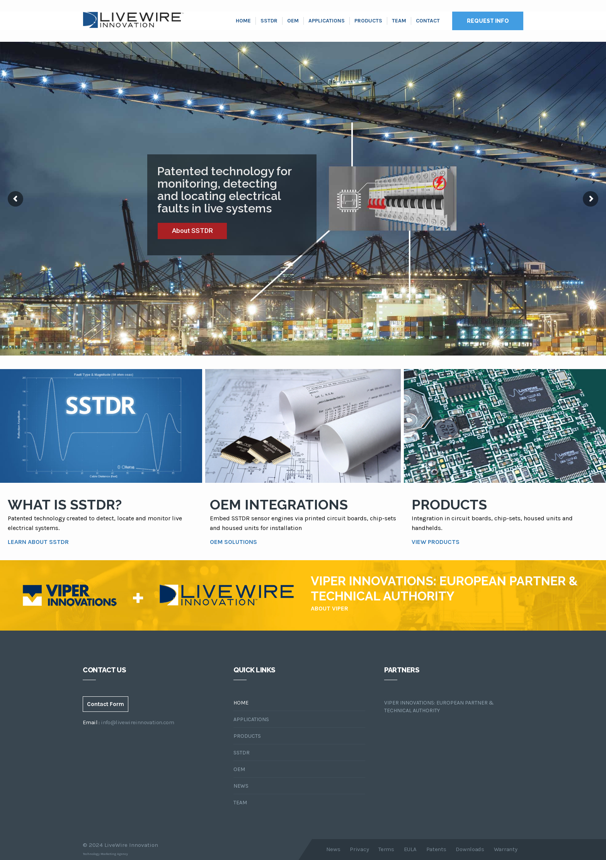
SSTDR (268, 20)
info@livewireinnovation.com (137, 722)
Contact (428, 20)
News (241, 786)
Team (399, 20)
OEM (293, 20)
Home (243, 20)
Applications (326, 20)
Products (368, 20)
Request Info (488, 21)
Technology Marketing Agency (105, 854)
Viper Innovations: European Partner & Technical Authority (439, 706)
